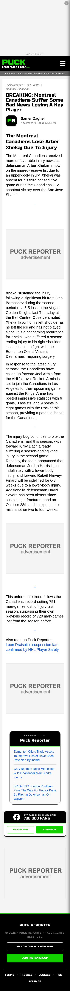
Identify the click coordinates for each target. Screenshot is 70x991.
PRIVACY (26, 974)
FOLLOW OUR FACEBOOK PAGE (35, 946)
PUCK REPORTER (35, 925)
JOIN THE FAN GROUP (35, 957)
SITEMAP (35, 981)
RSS (59, 974)
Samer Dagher (33, 118)
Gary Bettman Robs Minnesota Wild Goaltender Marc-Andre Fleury (34, 773)
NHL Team (33, 84)
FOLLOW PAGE (20, 829)
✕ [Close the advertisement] (67, 3)
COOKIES (44, 974)
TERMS (9, 974)
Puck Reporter (14, 84)
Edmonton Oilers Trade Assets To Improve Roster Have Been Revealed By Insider (34, 756)
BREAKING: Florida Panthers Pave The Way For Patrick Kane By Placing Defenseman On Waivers (35, 792)
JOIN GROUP (49, 829)
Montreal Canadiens (17, 88)
